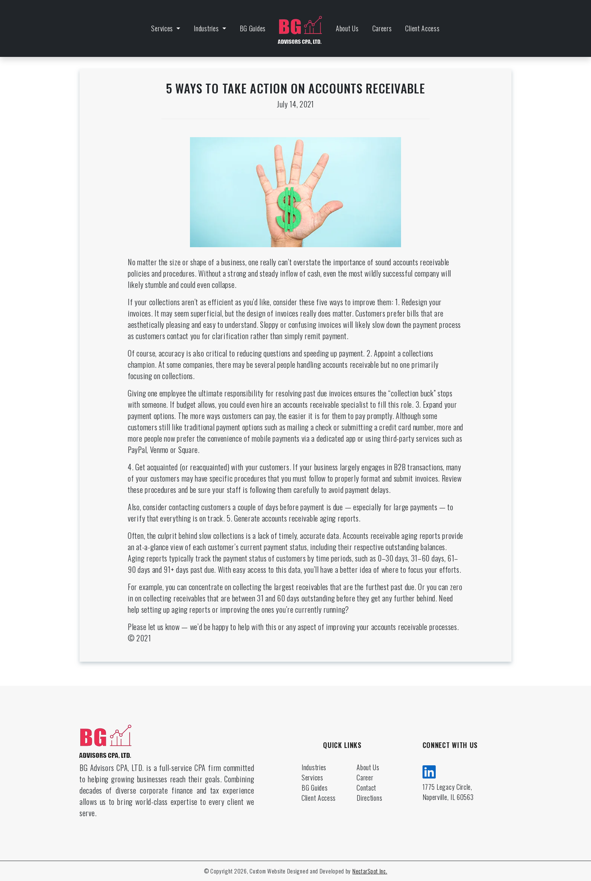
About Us (347, 28)
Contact (366, 787)
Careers (382, 28)
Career (365, 777)
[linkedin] (429, 770)
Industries (207, 28)
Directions (369, 798)
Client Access (422, 28)
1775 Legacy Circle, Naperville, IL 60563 (448, 792)
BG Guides (253, 28)
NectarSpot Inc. (369, 871)
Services (163, 28)
